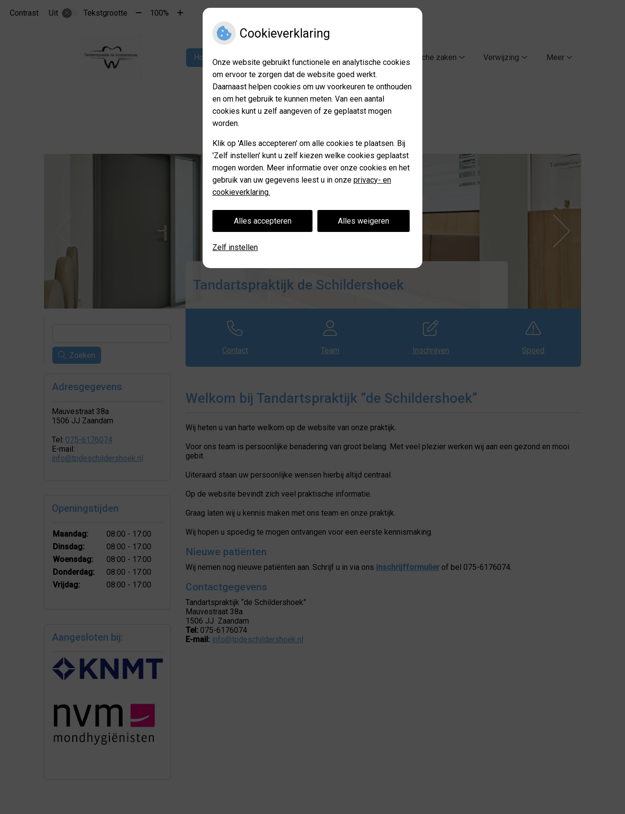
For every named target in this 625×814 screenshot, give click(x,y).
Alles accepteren (263, 221)
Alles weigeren (363, 221)
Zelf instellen (235, 247)
